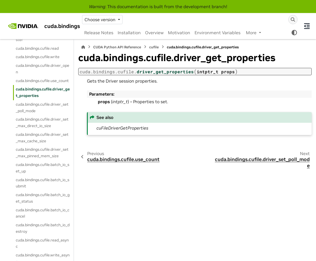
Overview (154, 32)
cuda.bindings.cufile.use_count (42, 80)
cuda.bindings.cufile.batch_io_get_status (43, 198)
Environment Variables (217, 32)
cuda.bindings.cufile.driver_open (42, 68)
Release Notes (98, 32)
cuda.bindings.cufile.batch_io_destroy (43, 228)
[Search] (293, 19)
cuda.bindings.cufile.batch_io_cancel (42, 213)
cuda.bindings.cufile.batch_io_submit (42, 183)
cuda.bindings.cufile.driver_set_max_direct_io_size (42, 122)
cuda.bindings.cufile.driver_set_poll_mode (42, 107)
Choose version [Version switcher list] (101, 19)
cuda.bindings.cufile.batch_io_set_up (42, 168)
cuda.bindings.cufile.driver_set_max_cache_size (42, 137)
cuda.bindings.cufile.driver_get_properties (43, 92)
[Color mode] (294, 32)
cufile (154, 47)
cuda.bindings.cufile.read (37, 48)
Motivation (179, 32)
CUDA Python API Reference (117, 47)
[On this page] (307, 26)
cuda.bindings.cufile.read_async (42, 243)
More (252, 32)
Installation (129, 32)
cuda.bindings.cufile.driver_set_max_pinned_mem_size (42, 152)
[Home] (83, 47)
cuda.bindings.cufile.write (38, 56)
